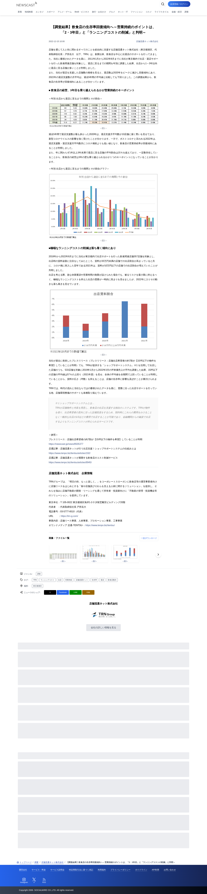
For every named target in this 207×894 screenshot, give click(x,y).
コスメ (149, 12)
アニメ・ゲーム (65, 12)
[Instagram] (24, 880)
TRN (35, 580)
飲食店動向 (112, 580)
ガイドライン (141, 870)
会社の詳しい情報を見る (103, 627)
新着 (20, 12)
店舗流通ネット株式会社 (147, 41)
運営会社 (23, 870)
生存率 (94, 580)
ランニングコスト (47, 580)
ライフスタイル (162, 12)
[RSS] (44, 880)
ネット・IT (123, 12)
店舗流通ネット (82, 580)
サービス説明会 (57, 870)
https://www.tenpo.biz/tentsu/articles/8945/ (70, 462)
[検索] (163, 4)
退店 (102, 580)
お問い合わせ (170, 870)
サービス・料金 (39, 870)
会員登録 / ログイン (179, 4)
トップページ (24, 862)
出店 (60, 580)
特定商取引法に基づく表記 (81, 870)
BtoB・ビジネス (82, 12)
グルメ (112, 12)
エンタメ (40, 12)
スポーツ (51, 12)
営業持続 (68, 580)
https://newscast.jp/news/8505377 (66, 444)
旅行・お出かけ (99, 12)
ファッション (137, 12)
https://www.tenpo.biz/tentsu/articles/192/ (69, 453)
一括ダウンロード (149, 538)
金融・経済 (177, 12)
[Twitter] (34, 880)
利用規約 (102, 870)
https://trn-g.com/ (69, 516)
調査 (187, 12)
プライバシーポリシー (120, 870)
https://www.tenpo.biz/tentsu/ (100, 525)
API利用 (155, 870)
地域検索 (29, 12)
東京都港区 (37, 586)
